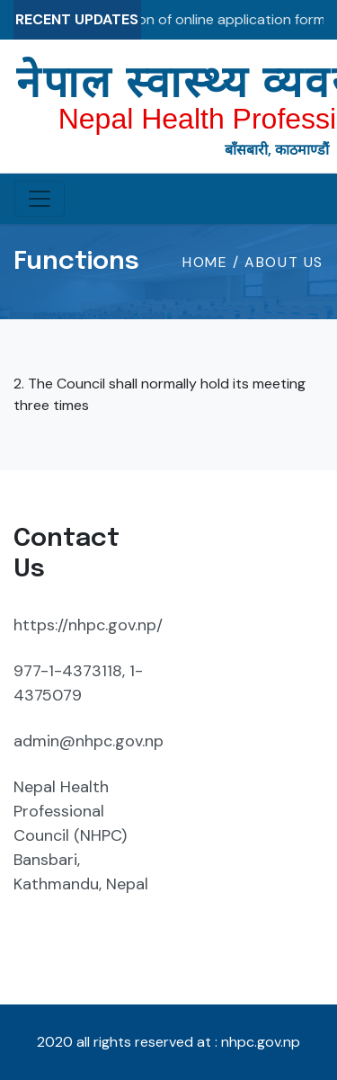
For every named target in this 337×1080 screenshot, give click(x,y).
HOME (207, 262)
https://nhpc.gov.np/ (88, 625)
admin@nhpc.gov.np (88, 741)
